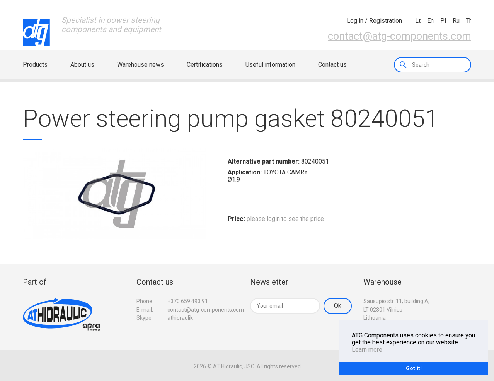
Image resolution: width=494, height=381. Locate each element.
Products (35, 64)
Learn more (367, 349)
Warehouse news (140, 64)
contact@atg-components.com (399, 36)
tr (468, 20)
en (430, 20)
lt (418, 20)
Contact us (332, 64)
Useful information (270, 64)
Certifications (205, 64)
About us (82, 64)
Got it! (414, 368)
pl (443, 20)
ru (456, 20)
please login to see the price (285, 219)
